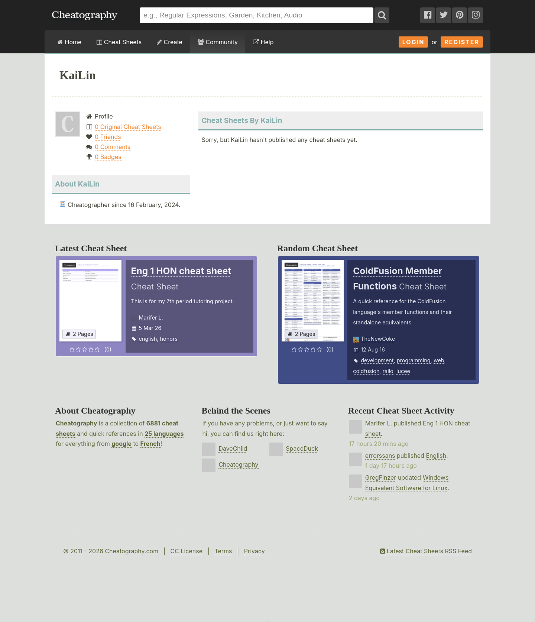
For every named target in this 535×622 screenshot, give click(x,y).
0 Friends (108, 136)
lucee (403, 371)
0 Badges (108, 157)
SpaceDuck (302, 448)
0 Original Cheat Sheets (128, 126)
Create (169, 42)
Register (461, 42)
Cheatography (76, 423)
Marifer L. (151, 317)
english (148, 339)
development (377, 360)
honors (169, 339)
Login (413, 42)
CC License (186, 551)
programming (414, 360)
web (439, 360)
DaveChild (232, 448)
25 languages (164, 433)
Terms (223, 551)
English (436, 455)
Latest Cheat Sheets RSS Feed (426, 551)
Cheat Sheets (119, 42)
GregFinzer (380, 477)
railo (388, 371)
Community (218, 42)
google (121, 443)
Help (263, 42)
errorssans (380, 455)
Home (69, 42)
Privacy (254, 551)
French (150, 443)
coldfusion (366, 371)
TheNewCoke (378, 339)
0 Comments (112, 146)
